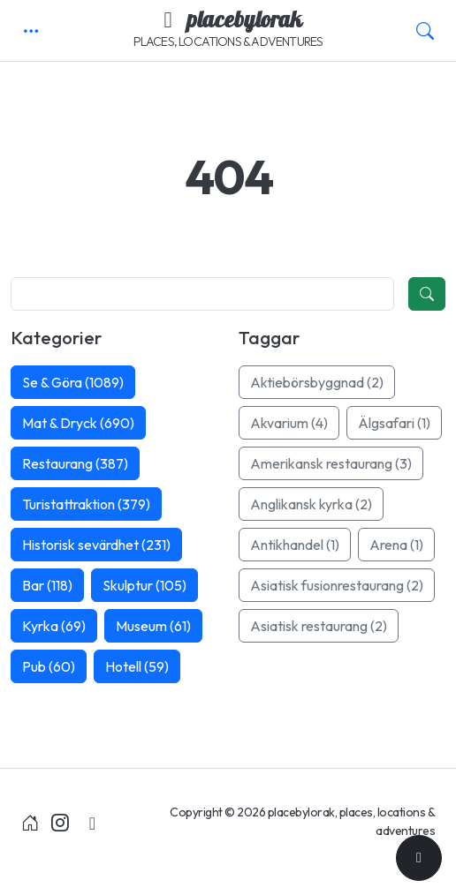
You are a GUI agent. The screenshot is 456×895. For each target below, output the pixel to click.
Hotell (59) (137, 666)
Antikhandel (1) (294, 544)
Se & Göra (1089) (73, 382)
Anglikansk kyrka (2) (311, 504)
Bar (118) (47, 585)
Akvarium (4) (289, 423)
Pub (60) (48, 666)
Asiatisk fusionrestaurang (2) (336, 585)
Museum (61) (153, 626)
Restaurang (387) (75, 463)
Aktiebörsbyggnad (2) (317, 382)
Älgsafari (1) (394, 423)
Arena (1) (396, 544)
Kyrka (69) (54, 626)
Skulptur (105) (144, 585)
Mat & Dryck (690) (78, 423)
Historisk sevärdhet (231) (96, 544)
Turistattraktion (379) (86, 504)
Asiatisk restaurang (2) (318, 626)
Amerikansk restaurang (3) (331, 463)
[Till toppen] (419, 858)
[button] (31, 31)
